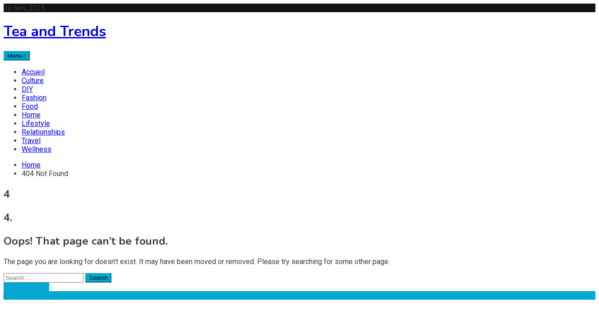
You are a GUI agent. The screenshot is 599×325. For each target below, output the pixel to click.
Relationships (43, 132)
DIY (27, 89)
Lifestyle (36, 123)
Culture (33, 80)
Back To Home (26, 287)
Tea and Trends (55, 31)
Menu (16, 55)
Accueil (33, 72)
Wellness (36, 149)
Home (31, 115)
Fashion (34, 97)
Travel (31, 140)
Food (30, 106)
